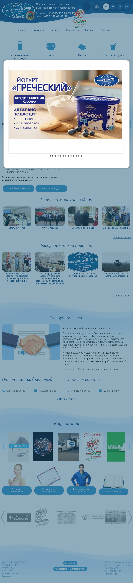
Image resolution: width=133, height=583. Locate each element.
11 (76, 154)
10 (73, 154)
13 (81, 154)
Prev (5, 447)
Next (128, 447)
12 (78, 154)
